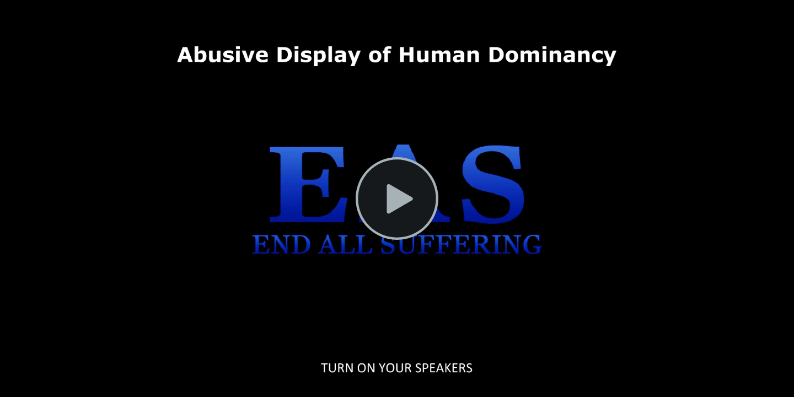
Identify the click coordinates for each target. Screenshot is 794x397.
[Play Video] (397, 198)
